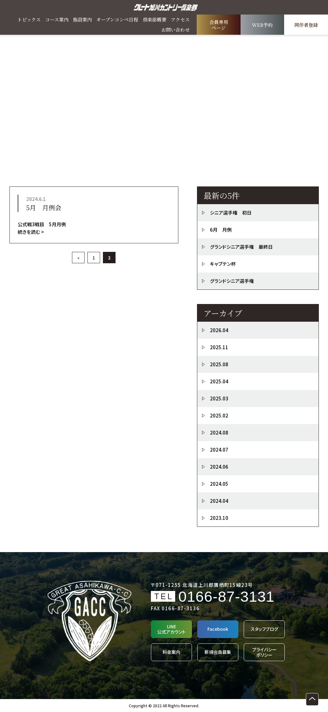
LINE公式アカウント (171, 629)
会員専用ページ (218, 25)
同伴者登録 (306, 24)
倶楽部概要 (154, 19)
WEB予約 (262, 24)
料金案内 (171, 652)
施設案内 (82, 19)
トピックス (29, 19)
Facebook (217, 629)
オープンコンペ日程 (117, 19)
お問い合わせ (175, 29)
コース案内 (57, 19)
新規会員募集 (218, 652)
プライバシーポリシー (264, 652)
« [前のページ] (78, 257)
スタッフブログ (264, 629)
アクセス (180, 19)
